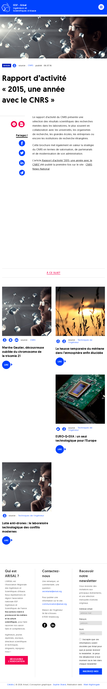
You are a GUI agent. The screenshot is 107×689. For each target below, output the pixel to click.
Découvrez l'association (16, 660)
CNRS (30, 65)
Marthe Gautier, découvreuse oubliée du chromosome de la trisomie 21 (23, 352)
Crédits (10, 684)
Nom (81, 629)
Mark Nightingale (92, 684)
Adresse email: (86, 609)
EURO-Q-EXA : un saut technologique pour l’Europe (76, 438)
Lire (6, 364)
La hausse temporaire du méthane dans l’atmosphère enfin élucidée (80, 351)
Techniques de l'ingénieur (80, 341)
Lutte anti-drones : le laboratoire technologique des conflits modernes (25, 527)
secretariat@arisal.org (52, 591)
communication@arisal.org (54, 604)
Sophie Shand (59, 684)
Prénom (82, 619)
